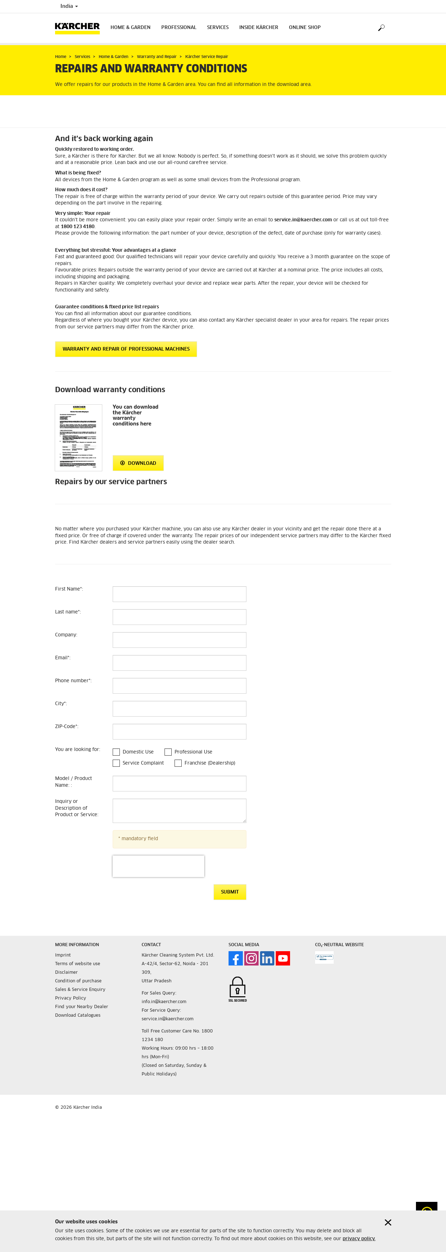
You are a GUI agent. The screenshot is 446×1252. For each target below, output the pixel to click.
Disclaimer (66, 973)
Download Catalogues (78, 1015)
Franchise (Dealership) (210, 763)
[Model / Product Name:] (179, 783)
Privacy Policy (70, 998)
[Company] (179, 640)
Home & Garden (131, 27)
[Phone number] (179, 686)
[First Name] (179, 594)
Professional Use (193, 752)
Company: (66, 635)
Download (138, 463)
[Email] (179, 663)
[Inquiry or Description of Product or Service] (179, 811)
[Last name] (179, 617)
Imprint (63, 955)
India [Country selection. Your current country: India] (69, 6)
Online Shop (305, 27)
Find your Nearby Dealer (81, 1007)
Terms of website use (77, 964)
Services (218, 27)
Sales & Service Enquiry (80, 990)
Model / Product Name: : (73, 782)
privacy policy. (359, 1239)
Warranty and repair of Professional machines (126, 349)
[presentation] (158, 866)
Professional (178, 27)
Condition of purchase (78, 981)
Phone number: (73, 681)
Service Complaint (143, 763)
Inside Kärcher (258, 27)
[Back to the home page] (80, 28)
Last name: (68, 612)
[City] (179, 709)
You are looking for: (77, 749)
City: (61, 704)
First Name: (69, 589)
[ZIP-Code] (179, 732)
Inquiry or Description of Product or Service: (76, 808)
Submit (230, 892)
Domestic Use (138, 752)
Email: (62, 658)
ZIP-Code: (66, 726)
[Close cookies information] (388, 1222)
